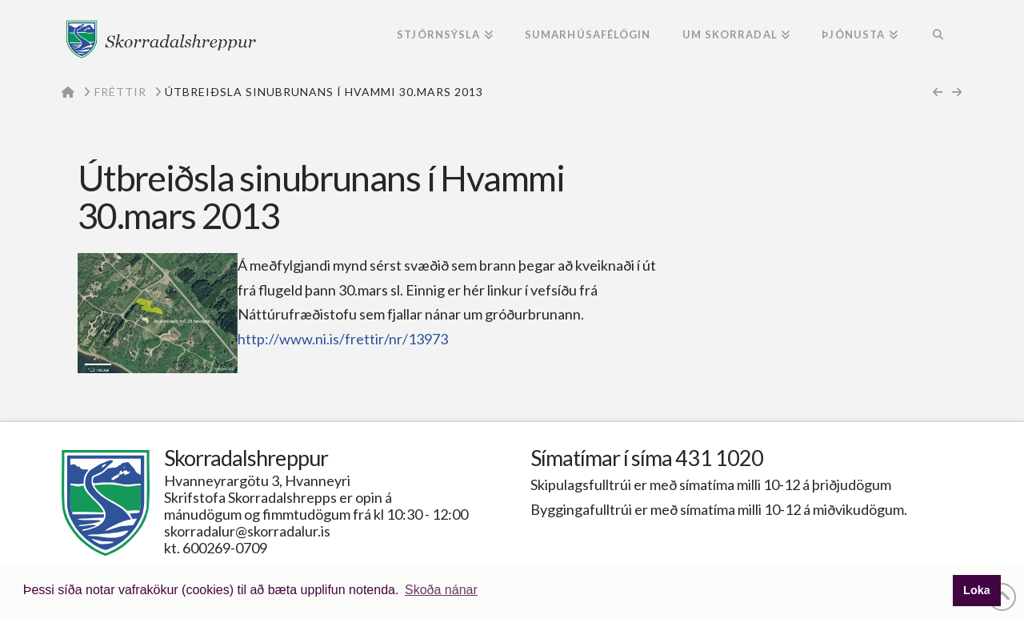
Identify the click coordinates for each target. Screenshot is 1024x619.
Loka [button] (976, 590)
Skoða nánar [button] (441, 590)
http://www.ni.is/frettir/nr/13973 (343, 339)
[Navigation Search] (938, 36)
